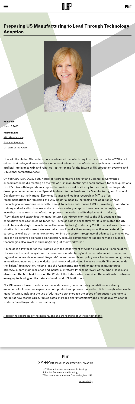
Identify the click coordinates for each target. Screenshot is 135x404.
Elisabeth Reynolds (14, 142)
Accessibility (85, 381)
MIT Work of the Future (15, 147)
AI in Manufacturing (14, 137)
